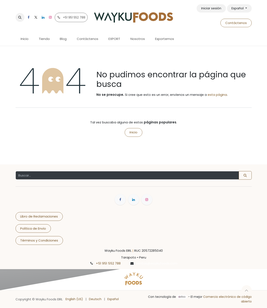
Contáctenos (236, 23)
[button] (20, 17)
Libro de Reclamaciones (39, 216)
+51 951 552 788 (108, 263)
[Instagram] (50, 17)
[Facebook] (29, 17)
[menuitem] (25, 39)
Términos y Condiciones (39, 240)
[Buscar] (245, 175)
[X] (36, 17)
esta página (217, 94)
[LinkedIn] (43, 17)
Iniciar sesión (211, 8)
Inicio (133, 132)
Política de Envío (33, 228)
